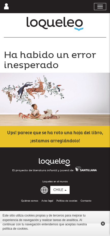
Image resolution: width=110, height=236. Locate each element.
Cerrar (103, 224)
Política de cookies (66, 201)
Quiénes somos (29, 201)
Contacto (86, 201)
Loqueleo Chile (55, 24)
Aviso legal (47, 201)
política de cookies (15, 228)
